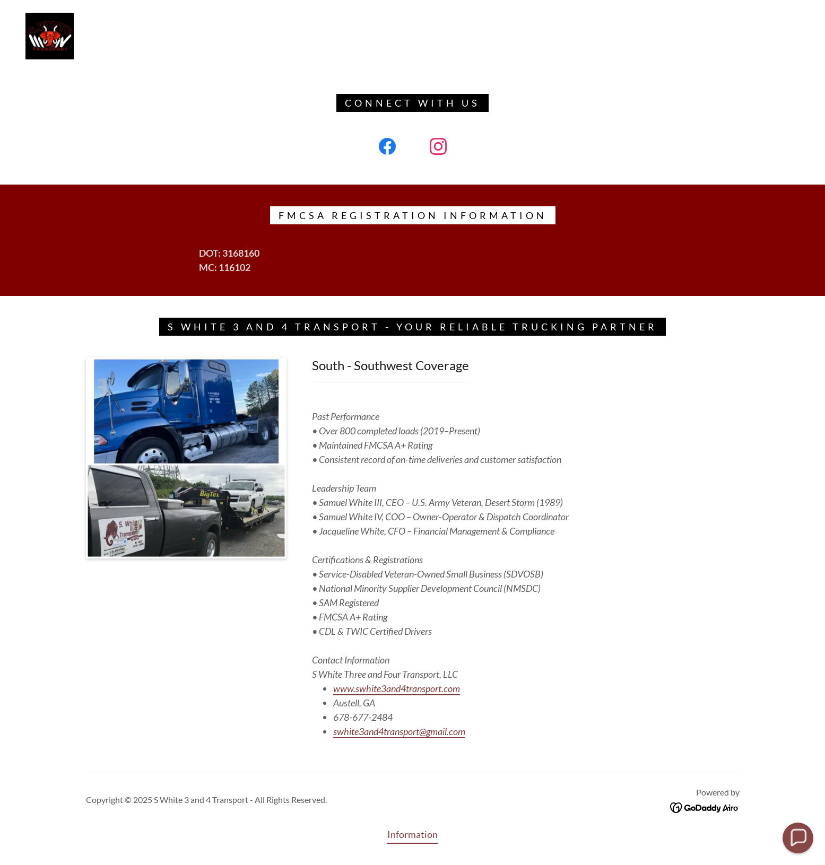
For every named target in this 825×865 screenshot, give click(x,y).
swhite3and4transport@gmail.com (399, 731)
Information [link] (412, 834)
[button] (797, 837)
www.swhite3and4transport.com (396, 688)
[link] (49, 35)
